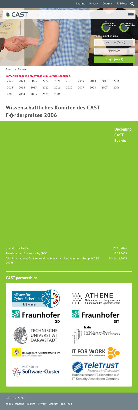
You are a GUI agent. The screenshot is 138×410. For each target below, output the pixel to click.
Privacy (93, 4)
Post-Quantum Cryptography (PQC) (26, 254)
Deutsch (107, 4)
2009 (81, 88)
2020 (69, 81)
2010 (69, 88)
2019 (81, 81)
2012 (45, 88)
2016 (116, 81)
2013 (34, 88)
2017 (105, 81)
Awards (10, 69)
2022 (45, 81)
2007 (105, 88)
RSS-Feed (122, 4)
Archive (22, 69)
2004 (22, 94)
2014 (22, 88)
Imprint (80, 4)
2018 (93, 81)
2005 (10, 94)
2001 (57, 94)
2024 (22, 81)
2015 (10, 88)
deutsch (54, 404)
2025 (10, 81)
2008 (93, 88)
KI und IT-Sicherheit (18, 248)
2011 (57, 88)
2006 (116, 88)
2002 (45, 94)
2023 (34, 81)
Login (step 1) (114, 60)
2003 (34, 94)
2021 (57, 81)
